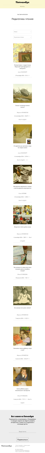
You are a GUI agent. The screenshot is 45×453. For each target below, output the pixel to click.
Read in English (22, 119)
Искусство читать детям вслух (22, 227)
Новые (15, 31)
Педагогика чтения (19, 37)
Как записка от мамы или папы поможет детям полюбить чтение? (22, 269)
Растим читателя (22, 14)
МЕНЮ (22, 6)
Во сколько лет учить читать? (22, 308)
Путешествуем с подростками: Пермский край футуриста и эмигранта (22, 67)
